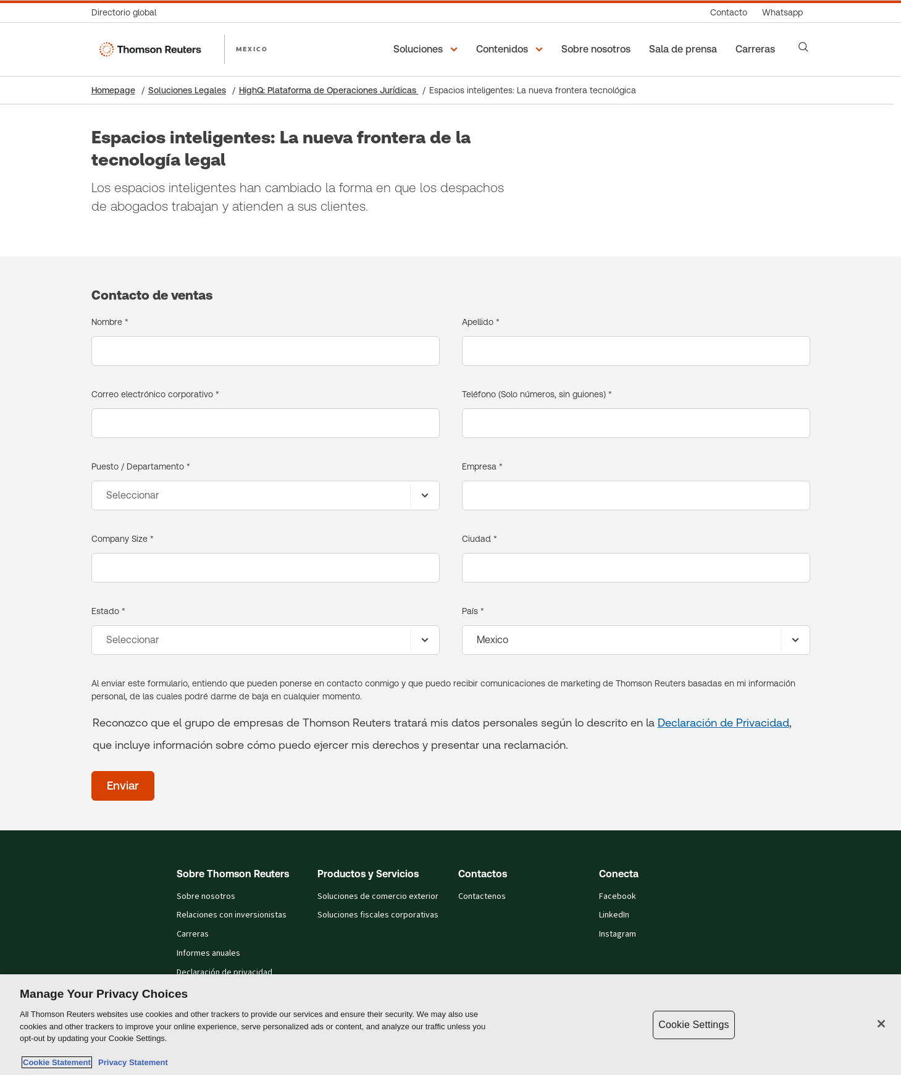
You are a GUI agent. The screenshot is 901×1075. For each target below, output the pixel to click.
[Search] (803, 47)
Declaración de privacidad (224, 972)
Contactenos (482, 896)
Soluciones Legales (187, 90)
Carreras (193, 934)
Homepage (113, 90)
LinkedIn (614, 915)
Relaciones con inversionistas (232, 915)
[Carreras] (757, 49)
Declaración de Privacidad (723, 722)
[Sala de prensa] (685, 49)
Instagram (617, 934)
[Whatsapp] (782, 12)
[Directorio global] (127, 12)
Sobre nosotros (206, 896)
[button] (427, 49)
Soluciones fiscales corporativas (377, 915)
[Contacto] (729, 12)
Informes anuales (208, 953)
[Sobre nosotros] (598, 49)
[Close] (881, 1023)
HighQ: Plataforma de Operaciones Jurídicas (329, 90)
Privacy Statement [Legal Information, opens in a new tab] (131, 1062)
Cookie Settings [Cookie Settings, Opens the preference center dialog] (693, 1024)
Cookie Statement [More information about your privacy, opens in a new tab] (57, 1062)
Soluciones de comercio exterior (377, 896)
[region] (450, 1024)
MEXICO (252, 48)
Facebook (617, 896)
